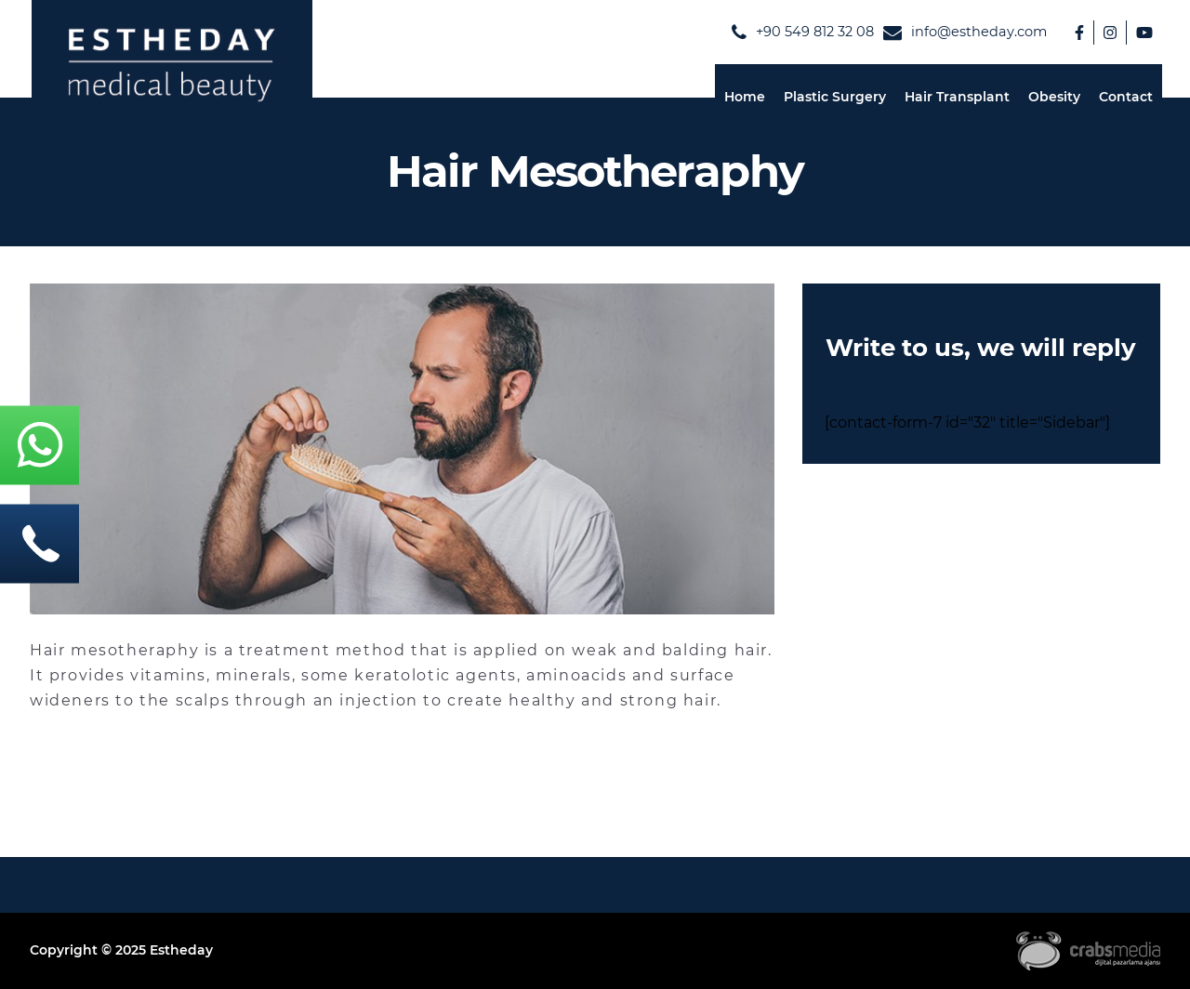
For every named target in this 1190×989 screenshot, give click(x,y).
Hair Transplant (957, 96)
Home (744, 96)
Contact (1126, 96)
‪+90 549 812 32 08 (803, 32)
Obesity (1054, 96)
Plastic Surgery (835, 96)
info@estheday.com (965, 32)
